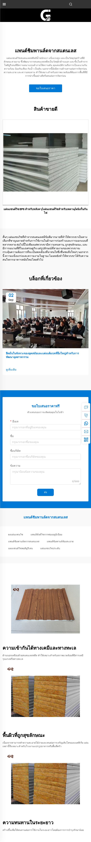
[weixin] (86, 440)
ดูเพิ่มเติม (11, 370)
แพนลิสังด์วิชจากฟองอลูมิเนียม (46, 534)
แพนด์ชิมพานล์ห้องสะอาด (60, 541)
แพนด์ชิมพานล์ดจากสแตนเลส (23, 541)
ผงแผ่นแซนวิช (15, 534)
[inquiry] (86, 407)
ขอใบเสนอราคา (45, 88)
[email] (86, 431)
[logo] (45, 15)
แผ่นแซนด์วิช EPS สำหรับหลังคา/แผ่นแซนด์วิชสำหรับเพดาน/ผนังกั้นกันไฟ (45, 211)
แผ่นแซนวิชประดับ (50, 548)
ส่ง (45, 492)
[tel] (86, 415)
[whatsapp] (86, 423)
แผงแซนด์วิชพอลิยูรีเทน (20, 548)
